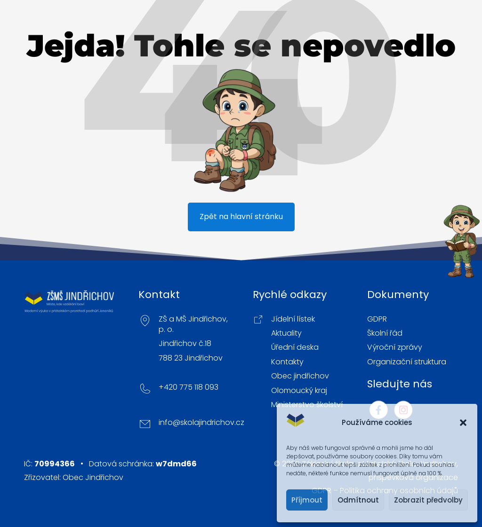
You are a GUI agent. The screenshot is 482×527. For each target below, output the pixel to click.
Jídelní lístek (293, 319)
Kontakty (287, 362)
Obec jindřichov (300, 376)
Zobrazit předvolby (428, 500)
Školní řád (384, 333)
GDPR (377, 319)
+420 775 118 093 (188, 387)
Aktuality (286, 333)
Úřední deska (295, 347)
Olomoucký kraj (299, 390)
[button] (463, 422)
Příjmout (306, 500)
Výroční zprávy (394, 347)
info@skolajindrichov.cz (201, 422)
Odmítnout (358, 500)
